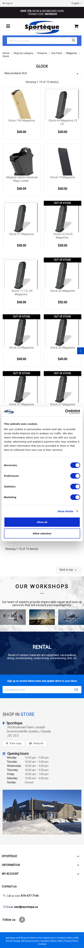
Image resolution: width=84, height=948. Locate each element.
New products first (42, 74)
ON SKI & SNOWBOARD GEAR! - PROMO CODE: (42, 12)
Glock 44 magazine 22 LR (62, 122)
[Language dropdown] (77, 3)
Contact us (9, 886)
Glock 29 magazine (21, 347)
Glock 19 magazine (62, 177)
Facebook (22, 920)
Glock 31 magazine (21, 234)
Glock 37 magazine (21, 404)
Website (38, 743)
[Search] (42, 40)
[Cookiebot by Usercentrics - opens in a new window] (65, 411)
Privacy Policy (70, 941)
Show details (66, 511)
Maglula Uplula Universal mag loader (22, 178)
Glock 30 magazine (62, 347)
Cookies (42, 944)
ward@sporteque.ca (26, 907)
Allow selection (42, 533)
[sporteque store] (42, 812)
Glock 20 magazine (62, 290)
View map (15, 743)
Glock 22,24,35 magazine (63, 235)
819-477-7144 (29, 895)
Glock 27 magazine (62, 404)
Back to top (68, 570)
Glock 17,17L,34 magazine (22, 292)
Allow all (42, 522)
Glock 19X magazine (21, 120)
